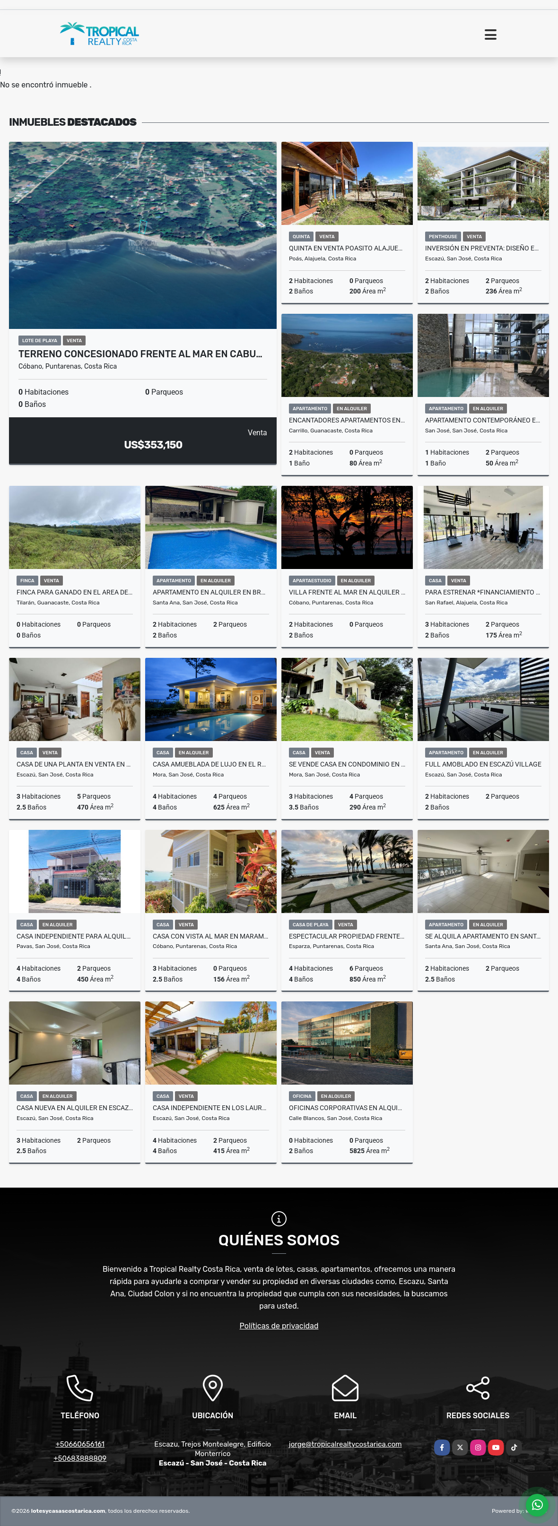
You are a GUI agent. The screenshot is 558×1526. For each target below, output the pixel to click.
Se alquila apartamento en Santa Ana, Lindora (483, 936)
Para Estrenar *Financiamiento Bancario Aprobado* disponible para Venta (483, 592)
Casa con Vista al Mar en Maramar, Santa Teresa (211, 936)
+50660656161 (80, 1444)
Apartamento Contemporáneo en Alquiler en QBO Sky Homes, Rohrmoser (483, 420)
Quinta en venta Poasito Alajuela (347, 248)
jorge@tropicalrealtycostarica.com (345, 1444)
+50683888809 (79, 1458)
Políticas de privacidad (279, 1325)
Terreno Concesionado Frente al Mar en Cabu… (140, 354)
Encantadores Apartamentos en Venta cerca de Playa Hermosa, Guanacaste (347, 420)
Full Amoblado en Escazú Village (483, 764)
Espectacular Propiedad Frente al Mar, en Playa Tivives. (347, 936)
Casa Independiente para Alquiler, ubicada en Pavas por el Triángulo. (75, 936)
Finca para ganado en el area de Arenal (75, 592)
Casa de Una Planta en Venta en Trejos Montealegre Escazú (75, 764)
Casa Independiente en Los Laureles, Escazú (211, 1108)
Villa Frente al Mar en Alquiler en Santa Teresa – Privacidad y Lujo (347, 592)
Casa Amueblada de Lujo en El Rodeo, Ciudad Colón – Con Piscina (211, 764)
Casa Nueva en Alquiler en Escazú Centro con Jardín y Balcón (75, 1108)
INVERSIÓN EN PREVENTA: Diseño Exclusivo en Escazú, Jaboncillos (483, 248)
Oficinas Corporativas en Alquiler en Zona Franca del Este (347, 1108)
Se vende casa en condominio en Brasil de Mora (347, 764)
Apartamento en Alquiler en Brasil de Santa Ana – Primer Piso (211, 592)
